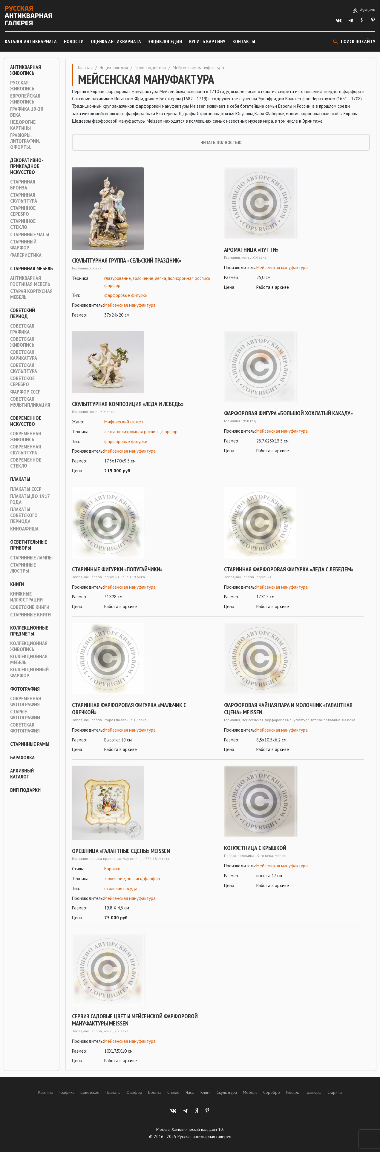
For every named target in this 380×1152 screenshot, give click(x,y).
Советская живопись (22, 342)
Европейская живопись (25, 99)
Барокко (112, 869)
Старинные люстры (23, 568)
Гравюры (313, 1092)
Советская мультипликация (30, 402)
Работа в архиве (272, 287)
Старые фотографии (25, 715)
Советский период (22, 313)
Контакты (243, 41)
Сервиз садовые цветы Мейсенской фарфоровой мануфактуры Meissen (135, 1020)
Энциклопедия (165, 41)
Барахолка (22, 758)
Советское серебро (22, 381)
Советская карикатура (23, 355)
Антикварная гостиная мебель (30, 281)
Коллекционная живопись (29, 646)
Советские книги (29, 607)
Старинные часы (29, 235)
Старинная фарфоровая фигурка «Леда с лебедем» (288, 569)
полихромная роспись (189, 278)
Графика (66, 1092)
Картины (45, 1092)
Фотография (25, 689)
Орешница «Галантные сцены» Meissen (121, 851)
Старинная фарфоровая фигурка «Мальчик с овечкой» (129, 708)
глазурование (117, 278)
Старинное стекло (23, 224)
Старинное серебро (23, 211)
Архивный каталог (22, 774)
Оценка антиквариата (116, 41)
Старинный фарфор (23, 245)
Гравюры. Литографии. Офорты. (25, 141)
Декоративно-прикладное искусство (26, 166)
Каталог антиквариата (31, 41)
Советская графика (22, 329)
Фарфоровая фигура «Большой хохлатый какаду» (288, 413)
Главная (85, 67)
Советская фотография (25, 728)
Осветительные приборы (28, 545)
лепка (160, 278)
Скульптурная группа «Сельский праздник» (126, 260)
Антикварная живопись (25, 70)
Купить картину (207, 41)
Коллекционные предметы (29, 631)
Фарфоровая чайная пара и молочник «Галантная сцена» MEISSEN (288, 708)
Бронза (154, 1092)
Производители (150, 67)
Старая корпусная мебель (31, 294)
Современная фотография (25, 701)
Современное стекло (25, 463)
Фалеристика (26, 255)
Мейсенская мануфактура (130, 305)
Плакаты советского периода (24, 515)
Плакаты (20, 479)
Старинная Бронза (22, 185)
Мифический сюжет (123, 422)
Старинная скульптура (23, 198)
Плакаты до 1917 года (30, 499)
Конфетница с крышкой (255, 848)
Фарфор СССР (25, 392)
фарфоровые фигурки (125, 295)
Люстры (293, 1092)
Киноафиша (24, 529)
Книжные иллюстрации (26, 597)
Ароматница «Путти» (251, 249)
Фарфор (134, 1092)
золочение (143, 278)
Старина (334, 1092)
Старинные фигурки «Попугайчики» (117, 569)
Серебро (271, 1092)
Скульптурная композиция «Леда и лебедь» (127, 404)
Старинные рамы (29, 744)
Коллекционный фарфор (29, 672)
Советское (89, 1092)
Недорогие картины (23, 125)
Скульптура (227, 1092)
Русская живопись (22, 86)
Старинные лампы (31, 558)
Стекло (173, 1092)
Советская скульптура (23, 368)
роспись (134, 878)
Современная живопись (25, 436)
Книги (17, 584)
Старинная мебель (31, 269)
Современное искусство (25, 421)
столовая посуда (120, 888)
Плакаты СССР (26, 489)
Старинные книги (30, 615)
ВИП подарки (25, 790)
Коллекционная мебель (29, 659)
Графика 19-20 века (26, 112)
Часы (190, 1092)
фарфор (112, 285)
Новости (74, 41)
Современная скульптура (25, 450)
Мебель (250, 1092)
